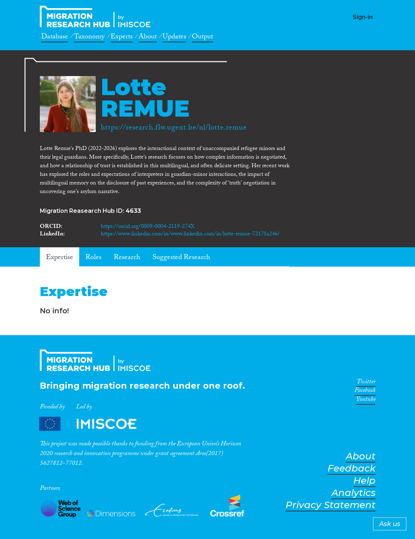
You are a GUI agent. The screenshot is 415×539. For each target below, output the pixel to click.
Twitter (366, 383)
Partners (94, 424)
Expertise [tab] (59, 258)
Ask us (389, 524)
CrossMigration (97, 16)
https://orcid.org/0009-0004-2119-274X (147, 227)
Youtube (366, 400)
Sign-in (363, 17)
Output (202, 37)
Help (364, 480)
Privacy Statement (331, 505)
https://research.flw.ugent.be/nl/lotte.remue (174, 128)
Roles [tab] (93, 258)
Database (54, 37)
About (147, 37)
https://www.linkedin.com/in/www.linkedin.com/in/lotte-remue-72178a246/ (190, 234)
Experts (121, 37)
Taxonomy (89, 37)
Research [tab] (127, 258)
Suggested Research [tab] (181, 258)
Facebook (365, 391)
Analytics (353, 492)
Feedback (351, 468)
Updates (174, 37)
